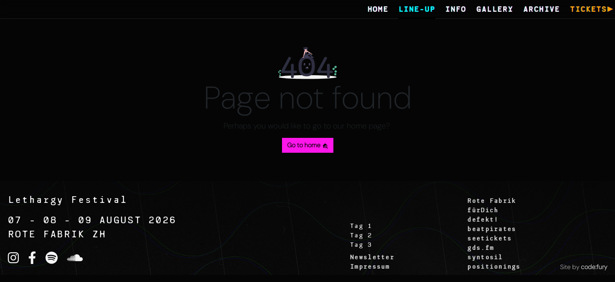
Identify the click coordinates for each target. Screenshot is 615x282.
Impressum (370, 267)
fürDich (482, 211)
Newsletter (372, 258)
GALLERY (494, 10)
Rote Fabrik (491, 201)
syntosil (484, 258)
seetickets (489, 239)
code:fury (594, 267)
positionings (493, 267)
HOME (378, 10)
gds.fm (480, 248)
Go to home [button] (307, 145)
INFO (455, 10)
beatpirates (491, 229)
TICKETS (588, 10)
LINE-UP (416, 10)
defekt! (482, 220)
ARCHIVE (541, 10)
